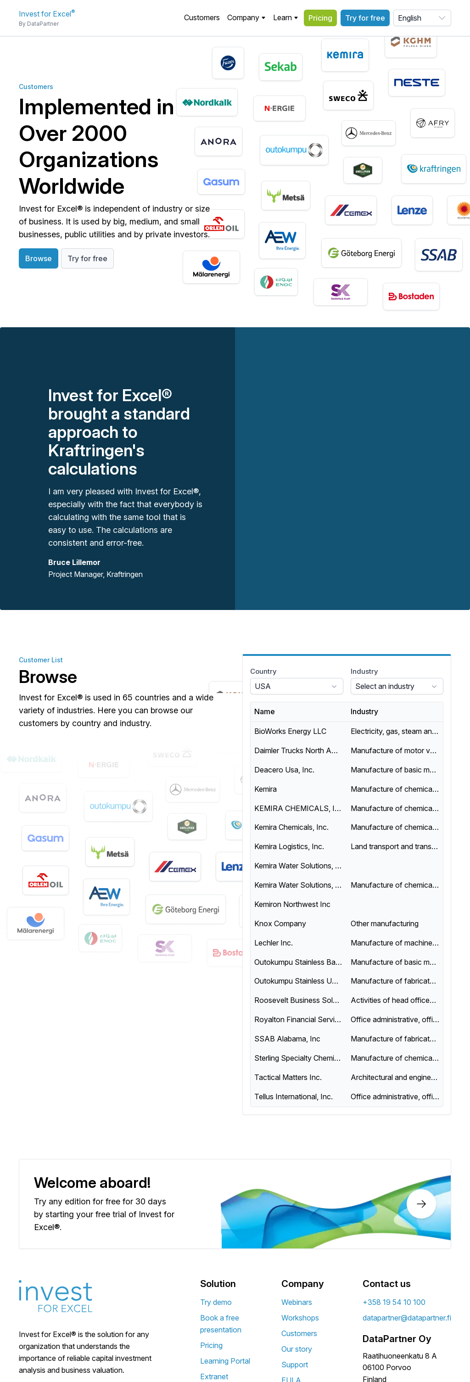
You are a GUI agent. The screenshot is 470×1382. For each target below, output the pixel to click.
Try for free (365, 17)
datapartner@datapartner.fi (407, 1317)
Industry (364, 671)
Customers (202, 17)
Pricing (320, 17)
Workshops (300, 1317)
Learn (285, 17)
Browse (38, 258)
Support (294, 1364)
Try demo (216, 1302)
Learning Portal (225, 1360)
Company (246, 17)
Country (263, 671)
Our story (296, 1349)
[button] (246, 18)
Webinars (296, 1302)
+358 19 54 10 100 (394, 1302)
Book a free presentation (220, 1323)
